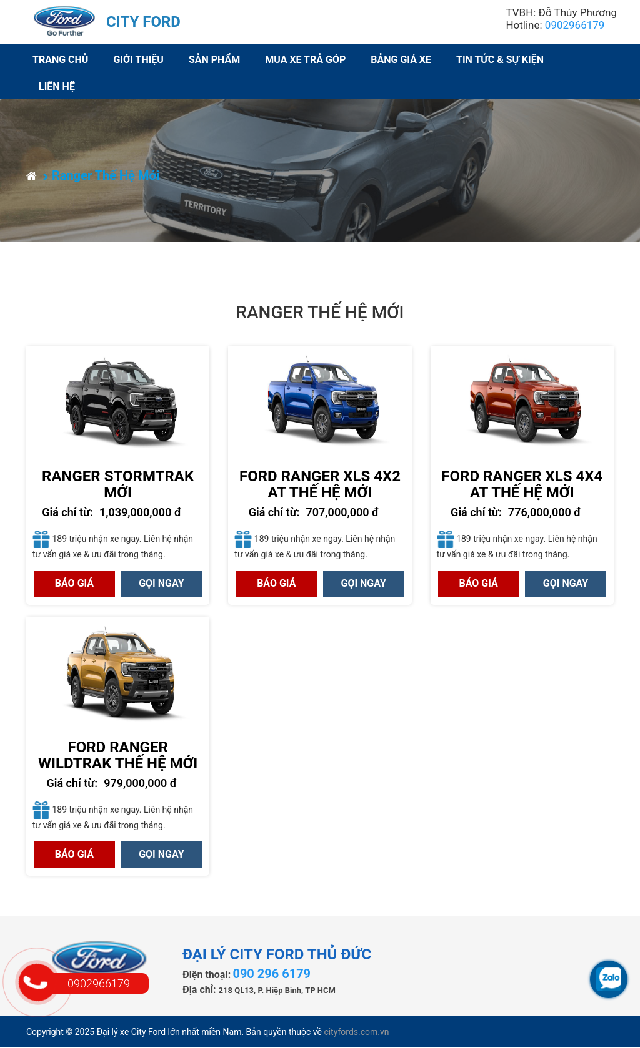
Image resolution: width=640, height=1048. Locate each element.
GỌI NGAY (161, 583)
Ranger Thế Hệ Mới (101, 175)
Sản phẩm (214, 60)
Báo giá (74, 583)
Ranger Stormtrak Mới (118, 484)
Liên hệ (57, 86)
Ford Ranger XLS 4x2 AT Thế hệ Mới (320, 484)
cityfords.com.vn (356, 1032)
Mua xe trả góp (305, 60)
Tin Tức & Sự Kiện (500, 60)
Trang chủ (60, 60)
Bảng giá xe (401, 60)
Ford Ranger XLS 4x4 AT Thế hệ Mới (521, 484)
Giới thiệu (138, 60)
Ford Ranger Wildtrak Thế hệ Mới (118, 755)
